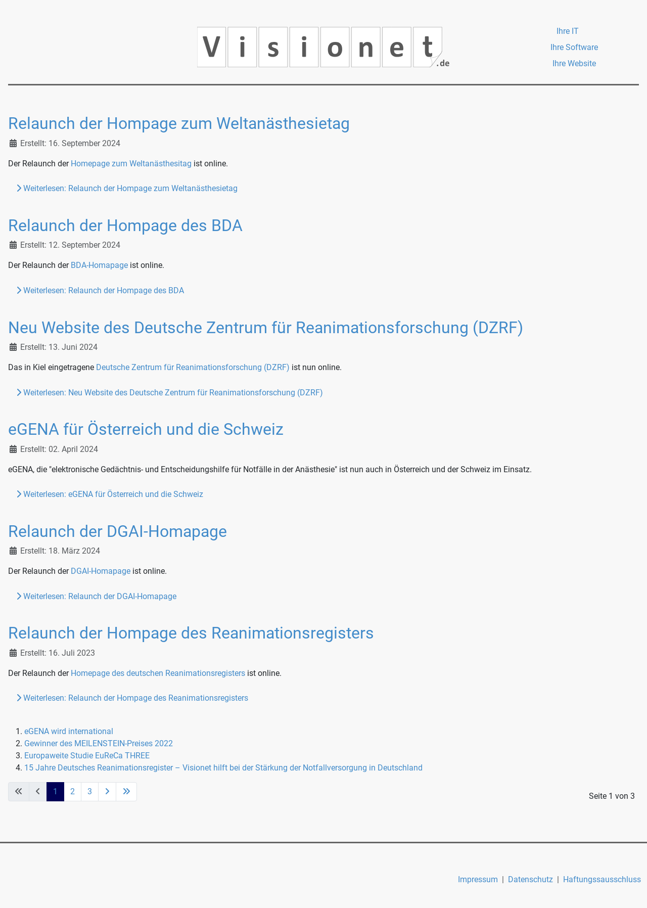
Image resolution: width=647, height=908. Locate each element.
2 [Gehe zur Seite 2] (72, 791)
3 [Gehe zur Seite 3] (89, 791)
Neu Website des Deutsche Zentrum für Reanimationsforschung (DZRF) (265, 327)
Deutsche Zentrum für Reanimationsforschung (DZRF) (193, 367)
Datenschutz (530, 879)
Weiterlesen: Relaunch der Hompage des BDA (100, 290)
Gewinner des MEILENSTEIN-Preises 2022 (98, 743)
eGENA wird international (68, 731)
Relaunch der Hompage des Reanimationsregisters (191, 633)
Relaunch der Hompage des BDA (125, 225)
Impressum (478, 879)
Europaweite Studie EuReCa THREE (87, 755)
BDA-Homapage (99, 265)
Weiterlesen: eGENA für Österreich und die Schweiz (109, 494)
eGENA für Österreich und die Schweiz (146, 429)
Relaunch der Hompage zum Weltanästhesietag (179, 123)
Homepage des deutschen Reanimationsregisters (158, 673)
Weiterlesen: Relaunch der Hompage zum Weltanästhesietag (127, 188)
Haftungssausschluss (602, 879)
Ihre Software (574, 47)
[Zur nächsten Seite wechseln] (107, 791)
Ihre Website (574, 63)
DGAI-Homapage (100, 571)
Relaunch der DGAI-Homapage (117, 531)
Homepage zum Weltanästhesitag (131, 163)
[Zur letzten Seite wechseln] (126, 791)
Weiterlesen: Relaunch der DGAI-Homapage (96, 596)
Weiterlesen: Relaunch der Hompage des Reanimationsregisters (132, 698)
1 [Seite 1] (55, 791)
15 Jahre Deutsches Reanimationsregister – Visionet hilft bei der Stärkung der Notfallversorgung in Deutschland (223, 768)
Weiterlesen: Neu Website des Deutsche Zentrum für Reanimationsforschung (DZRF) (169, 392)
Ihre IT (568, 31)
